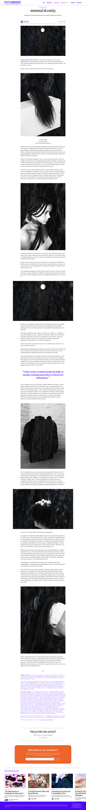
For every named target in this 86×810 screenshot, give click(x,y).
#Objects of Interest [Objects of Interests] (55, 789)
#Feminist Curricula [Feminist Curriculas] (31, 789)
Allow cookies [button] (76, 804)
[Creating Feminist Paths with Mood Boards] (38, 781)
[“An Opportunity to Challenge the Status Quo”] (15, 781)
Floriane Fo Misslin (34, 798)
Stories (49, 2)
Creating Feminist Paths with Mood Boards (38, 792)
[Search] (44, 2)
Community (65, 2)
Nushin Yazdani (56, 798)
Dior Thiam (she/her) (26, 691)
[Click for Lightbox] (43, 104)
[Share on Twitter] (58, 21)
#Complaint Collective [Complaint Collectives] (8, 789)
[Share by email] (62, 21)
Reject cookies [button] (77, 806)
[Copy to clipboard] (64, 21)
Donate (79, 2)
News (73, 2)
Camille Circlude (11, 799)
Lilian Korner (80, 801)
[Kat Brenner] (7, 800)
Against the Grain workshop (46, 719)
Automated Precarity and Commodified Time (61, 792)
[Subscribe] (57, 759)
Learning (56, 2)
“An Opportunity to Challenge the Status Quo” (14, 792)
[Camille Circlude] (6, 800)
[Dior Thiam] (22, 21)
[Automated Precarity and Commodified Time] (62, 781)
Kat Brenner (16, 799)
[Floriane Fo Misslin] (29, 799)
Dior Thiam (27, 21)
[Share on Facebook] (60, 21)
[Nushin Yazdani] (53, 799)
